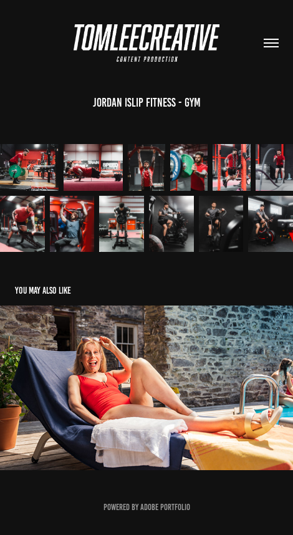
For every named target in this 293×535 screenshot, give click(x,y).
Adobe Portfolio (165, 507)
